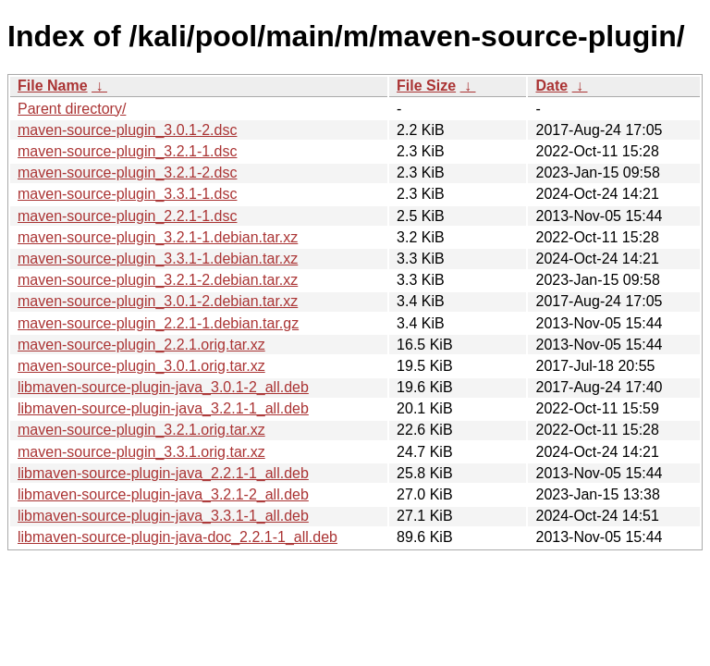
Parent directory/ (72, 109)
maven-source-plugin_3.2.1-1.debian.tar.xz (158, 237)
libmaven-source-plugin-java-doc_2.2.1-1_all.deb (177, 537)
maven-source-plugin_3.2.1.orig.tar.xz (141, 430)
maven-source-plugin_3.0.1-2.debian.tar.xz (158, 301)
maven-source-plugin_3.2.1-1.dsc (127, 151)
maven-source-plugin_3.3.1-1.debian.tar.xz (158, 258)
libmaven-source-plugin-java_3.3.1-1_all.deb (163, 516)
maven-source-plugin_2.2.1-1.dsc (127, 216)
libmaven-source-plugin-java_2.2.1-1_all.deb (163, 473)
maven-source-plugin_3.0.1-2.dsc (127, 130)
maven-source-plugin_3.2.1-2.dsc (127, 172)
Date (551, 85)
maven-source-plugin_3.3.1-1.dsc (127, 194)
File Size (426, 85)
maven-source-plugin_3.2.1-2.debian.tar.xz (158, 280)
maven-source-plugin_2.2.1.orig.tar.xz (141, 344)
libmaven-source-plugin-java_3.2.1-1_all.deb (163, 408)
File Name (53, 85)
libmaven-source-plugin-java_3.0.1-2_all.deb (163, 387)
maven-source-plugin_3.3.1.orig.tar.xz (141, 452)
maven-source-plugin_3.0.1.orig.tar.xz (141, 366)
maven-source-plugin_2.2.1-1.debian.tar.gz (158, 323)
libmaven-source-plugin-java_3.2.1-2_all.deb (163, 494)
